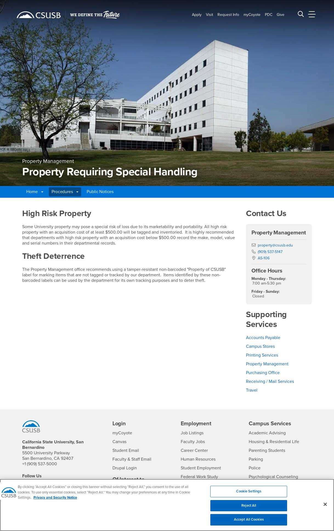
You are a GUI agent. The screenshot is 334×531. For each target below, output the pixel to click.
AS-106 (264, 258)
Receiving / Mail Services (270, 381)
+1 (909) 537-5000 (39, 464)
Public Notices (100, 191)
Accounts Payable (263, 337)
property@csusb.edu (275, 245)
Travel (251, 390)
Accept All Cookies (249, 522)
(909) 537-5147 (270, 251)
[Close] (325, 507)
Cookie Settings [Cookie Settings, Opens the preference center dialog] (248, 494)
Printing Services (262, 355)
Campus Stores (260, 346)
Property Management (267, 364)
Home (34, 191)
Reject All (248, 508)
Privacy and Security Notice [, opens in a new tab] (55, 500)
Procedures (65, 191)
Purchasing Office (263, 372)
